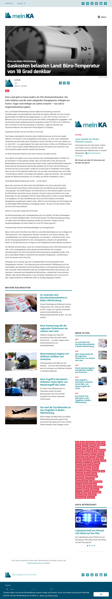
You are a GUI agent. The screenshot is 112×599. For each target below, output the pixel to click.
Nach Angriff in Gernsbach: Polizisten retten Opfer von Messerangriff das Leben (54, 382)
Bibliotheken (80, 487)
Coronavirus (90, 442)
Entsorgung (98, 482)
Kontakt (9, 3)
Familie (78, 461)
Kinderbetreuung (82, 482)
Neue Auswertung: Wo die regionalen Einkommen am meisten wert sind (54, 328)
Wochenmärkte (81, 495)
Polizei (78, 447)
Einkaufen (79, 453)
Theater (95, 468)
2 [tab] (89, 545)
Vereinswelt (98, 487)
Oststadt (79, 490)
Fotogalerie (94, 490)
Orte (102, 471)
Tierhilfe (101, 455)
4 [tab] (94, 545)
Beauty (86, 490)
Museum (93, 455)
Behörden (79, 474)
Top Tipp (79, 492)
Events (78, 445)
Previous (78, 519)
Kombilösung (80, 450)
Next (103, 519)
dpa (15, 83)
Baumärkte (92, 495)
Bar (90, 482)
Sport (98, 442)
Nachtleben (80, 476)
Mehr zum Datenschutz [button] (49, 595)
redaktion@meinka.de (35, 563)
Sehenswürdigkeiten (83, 471)
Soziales (96, 461)
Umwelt (94, 453)
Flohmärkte (97, 492)
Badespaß (84, 455)
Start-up (78, 484)
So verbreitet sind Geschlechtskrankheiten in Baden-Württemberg (53, 298)
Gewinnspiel (90, 458)
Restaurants (88, 463)
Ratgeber (79, 468)
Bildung (87, 453)
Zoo (95, 450)
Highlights (79, 479)
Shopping (87, 468)
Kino (77, 455)
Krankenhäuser (93, 466)
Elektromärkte (81, 497)
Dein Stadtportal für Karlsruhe (20, 575)
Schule (103, 461)
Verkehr (97, 463)
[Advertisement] (91, 97)
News (82, 442)
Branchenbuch (81, 466)
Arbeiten (79, 463)
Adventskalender (90, 474)
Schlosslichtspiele (89, 484)
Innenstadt (95, 471)
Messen (85, 447)
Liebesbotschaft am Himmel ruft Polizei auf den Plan (89, 532)
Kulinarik (102, 450)
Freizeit (85, 445)
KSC (103, 442)
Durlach (89, 487)
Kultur (92, 447)
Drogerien (87, 492)
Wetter (101, 453)
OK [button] (101, 594)
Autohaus (91, 497)
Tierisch (90, 450)
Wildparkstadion (91, 476)
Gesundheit (80, 458)
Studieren (99, 458)
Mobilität (93, 445)
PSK (97, 447)
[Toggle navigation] (102, 17)
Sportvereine (89, 479)
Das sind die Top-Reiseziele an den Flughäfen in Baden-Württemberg (55, 410)
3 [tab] (92, 545)
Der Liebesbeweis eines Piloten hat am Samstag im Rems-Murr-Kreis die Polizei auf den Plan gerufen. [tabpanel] (91, 526)
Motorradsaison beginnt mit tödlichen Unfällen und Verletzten (54, 356)
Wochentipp (87, 461)
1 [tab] (87, 545)
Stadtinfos (101, 445)
